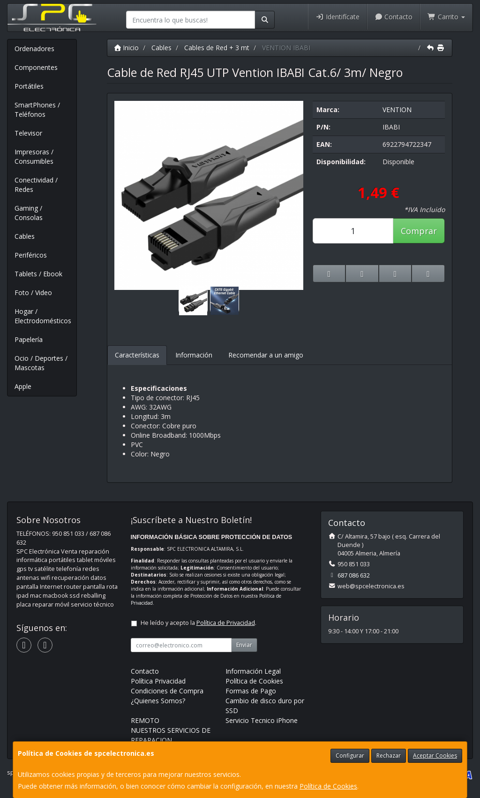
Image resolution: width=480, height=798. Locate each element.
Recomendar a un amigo (265, 354)
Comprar (419, 230)
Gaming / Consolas (29, 213)
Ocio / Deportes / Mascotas (41, 363)
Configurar (350, 756)
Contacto (394, 16)
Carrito (446, 16)
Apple (23, 386)
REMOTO (145, 720)
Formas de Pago (250, 690)
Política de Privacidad (225, 623)
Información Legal (253, 671)
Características (137, 354)
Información (193, 354)
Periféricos (31, 255)
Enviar (244, 645)
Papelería (29, 339)
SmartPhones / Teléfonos (37, 109)
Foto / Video (33, 292)
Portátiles (29, 86)
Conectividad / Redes (36, 184)
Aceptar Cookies (435, 756)
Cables (25, 236)
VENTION (397, 109)
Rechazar (388, 756)
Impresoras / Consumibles (34, 156)
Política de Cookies (328, 786)
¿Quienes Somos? (158, 700)
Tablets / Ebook (38, 273)
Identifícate (337, 16)
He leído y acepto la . (198, 623)
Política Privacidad (158, 680)
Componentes (36, 67)
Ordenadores (34, 48)
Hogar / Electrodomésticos (43, 316)
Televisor (28, 133)
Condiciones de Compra (167, 690)
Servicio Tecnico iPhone (261, 720)
